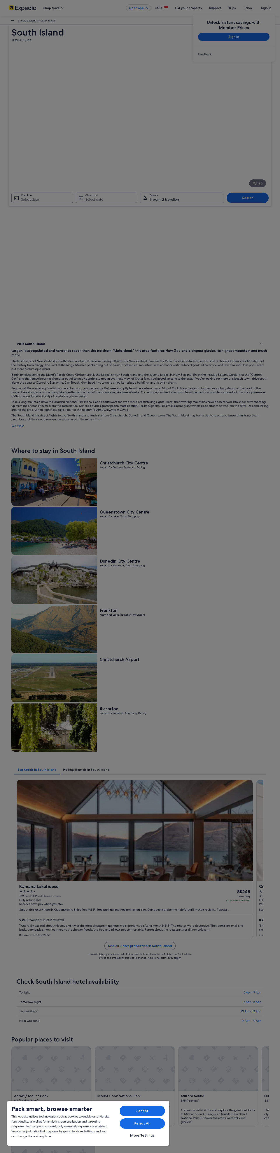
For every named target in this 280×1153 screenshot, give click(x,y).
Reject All (142, 1123)
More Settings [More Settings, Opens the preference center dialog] (142, 1135)
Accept (142, 1111)
